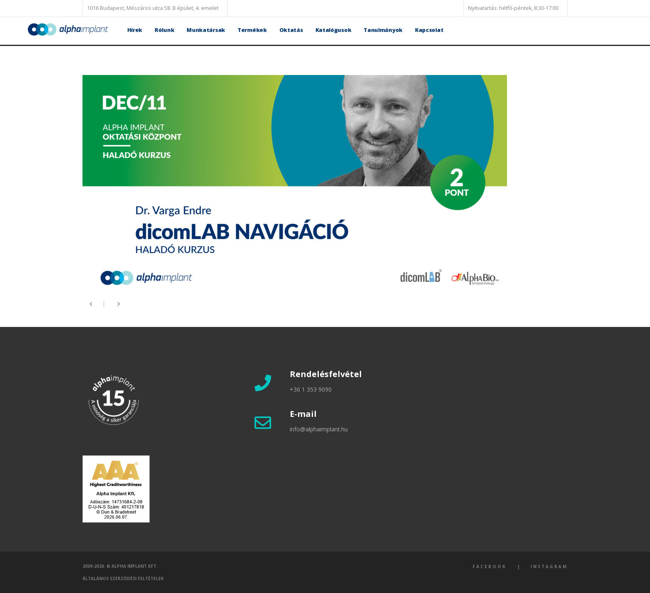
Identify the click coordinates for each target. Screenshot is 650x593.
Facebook (490, 566)
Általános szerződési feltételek (123, 578)
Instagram (549, 566)
